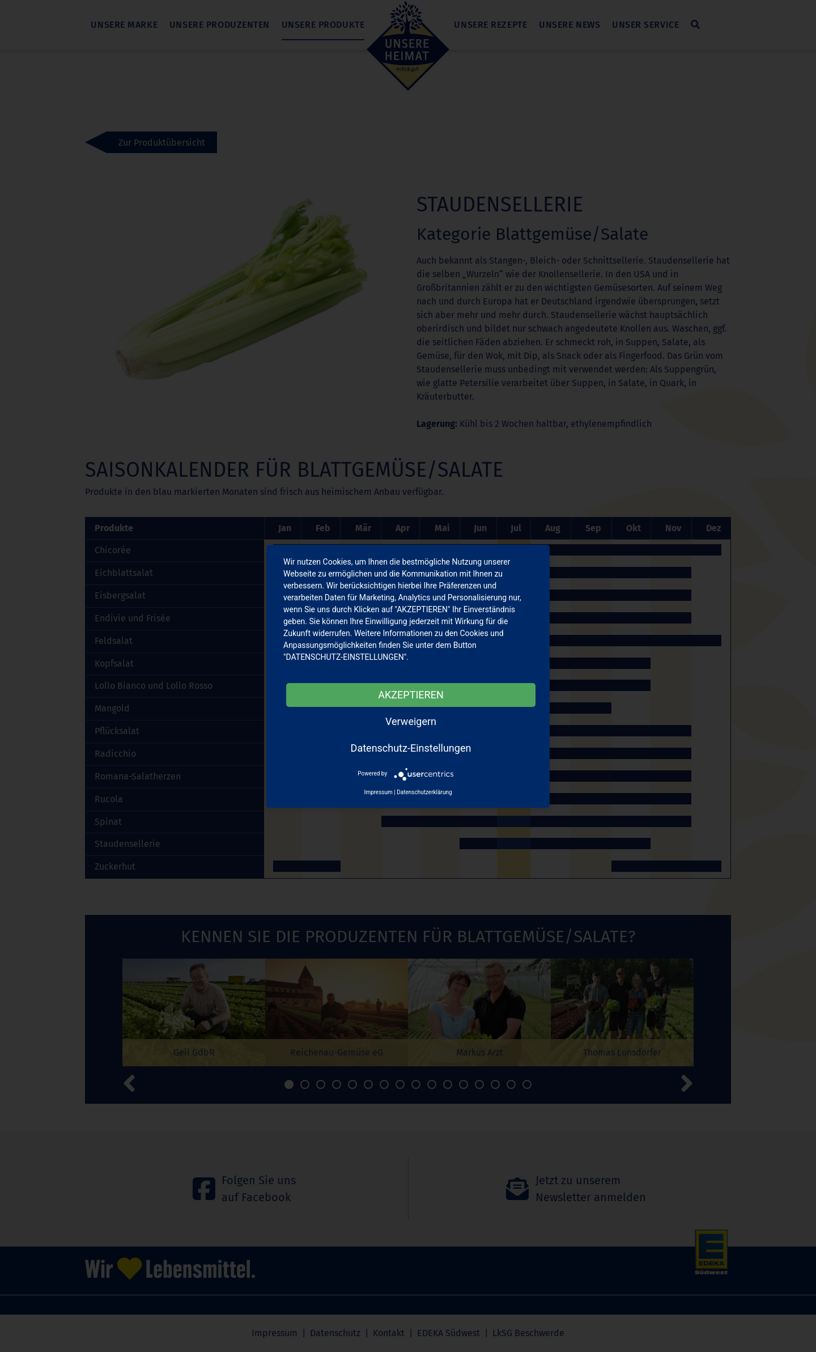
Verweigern (410, 721)
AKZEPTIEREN (410, 695)
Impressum (378, 792)
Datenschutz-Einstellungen (411, 748)
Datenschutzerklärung (424, 792)
